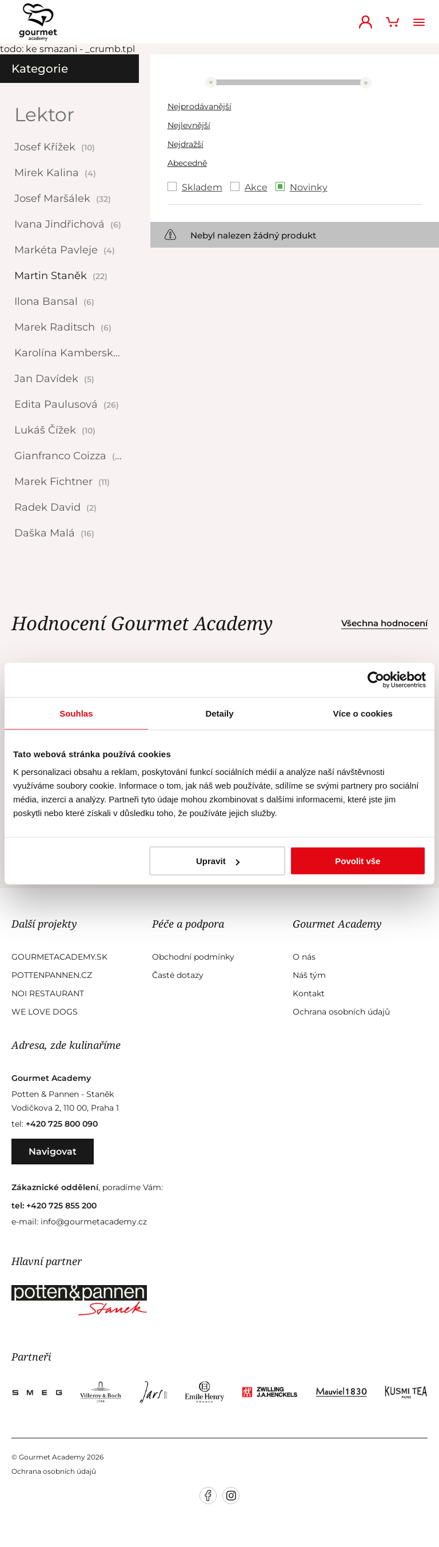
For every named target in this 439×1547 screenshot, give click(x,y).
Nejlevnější (188, 125)
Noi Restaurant (47, 993)
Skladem (202, 187)
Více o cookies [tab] (363, 713)
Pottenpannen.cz (51, 975)
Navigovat (53, 1151)
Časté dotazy (177, 975)
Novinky (309, 187)
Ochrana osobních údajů (341, 1012)
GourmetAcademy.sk (59, 957)
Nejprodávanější (199, 106)
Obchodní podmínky (193, 957)
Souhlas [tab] (76, 713)
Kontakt (309, 993)
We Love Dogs (44, 1012)
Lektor (44, 114)
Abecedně (187, 163)
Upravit (218, 861)
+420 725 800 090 (62, 1124)
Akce (256, 187)
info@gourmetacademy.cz (94, 1221)
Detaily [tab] (219, 713)
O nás (304, 957)
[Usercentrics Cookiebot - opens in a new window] (376, 679)
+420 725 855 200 (61, 1205)
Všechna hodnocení (384, 623)
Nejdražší (185, 144)
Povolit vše (357, 861)
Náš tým (309, 975)
